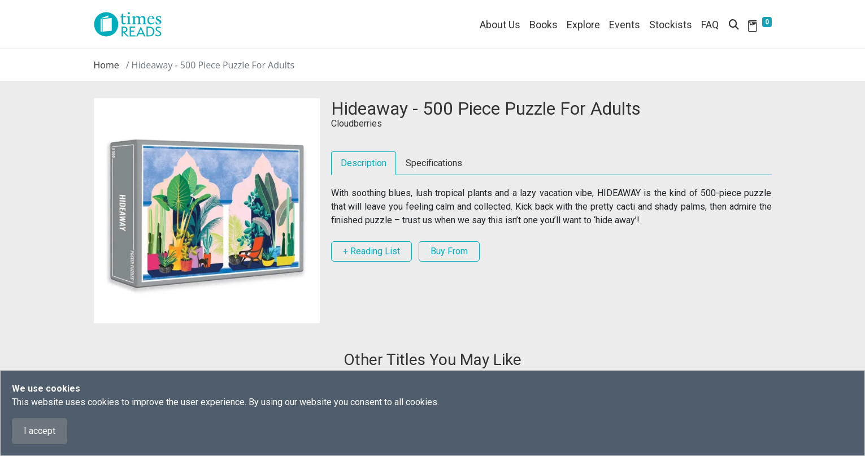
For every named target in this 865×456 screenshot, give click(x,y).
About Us (500, 25)
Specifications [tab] (434, 163)
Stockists (670, 25)
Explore (583, 25)
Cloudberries (356, 123)
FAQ (710, 25)
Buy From (449, 251)
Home (106, 65)
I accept (39, 430)
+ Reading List (371, 251)
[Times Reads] (132, 24)
